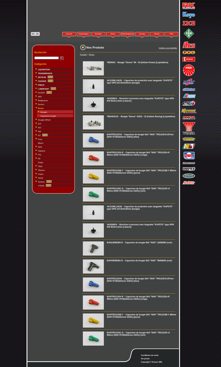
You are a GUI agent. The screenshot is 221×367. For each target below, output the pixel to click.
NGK (40, 147)
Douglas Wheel (44, 120)
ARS (40, 97)
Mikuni (40, 143)
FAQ (171, 34)
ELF (39, 124)
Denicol (41, 104)
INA (39, 131)
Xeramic (41, 182)
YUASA (41, 186)
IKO (39, 128)
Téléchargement (127, 34)
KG (39, 135)
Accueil (69, 34)
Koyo (40, 139)
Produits (98, 34)
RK (39, 159)
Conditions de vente (150, 355)
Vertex (40, 178)
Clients (156, 34)
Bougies (44, 112)
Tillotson (41, 170)
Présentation (84, 34)
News (113, 34)
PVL (40, 155)
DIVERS (41, 93)
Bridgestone (43, 100)
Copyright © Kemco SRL (152, 362)
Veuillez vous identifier (168, 48)
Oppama (41, 151)
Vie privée (145, 359)
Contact (142, 34)
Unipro (40, 174)
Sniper (40, 162)
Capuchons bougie (48, 116)
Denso (91, 55)
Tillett (40, 166)
